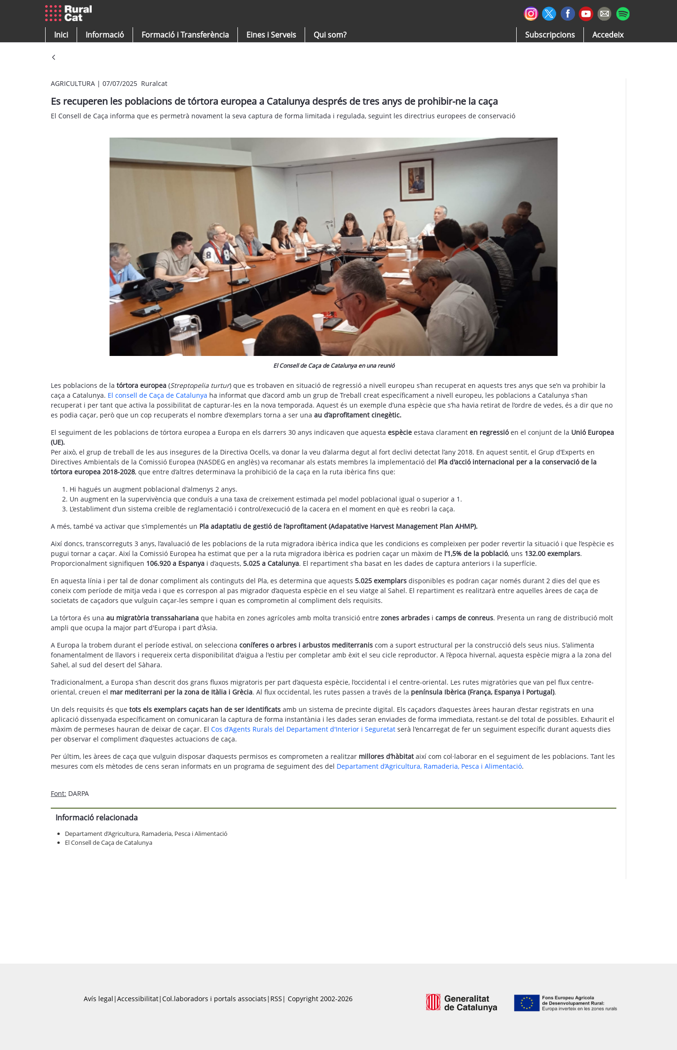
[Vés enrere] (53, 58)
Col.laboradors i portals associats (214, 998)
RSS (276, 998)
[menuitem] (185, 34)
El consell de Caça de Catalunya (157, 395)
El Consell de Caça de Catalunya (108, 842)
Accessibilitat (137, 998)
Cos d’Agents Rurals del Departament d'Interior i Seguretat (303, 729)
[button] (61, 34)
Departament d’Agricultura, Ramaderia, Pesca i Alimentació (429, 766)
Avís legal (98, 998)
